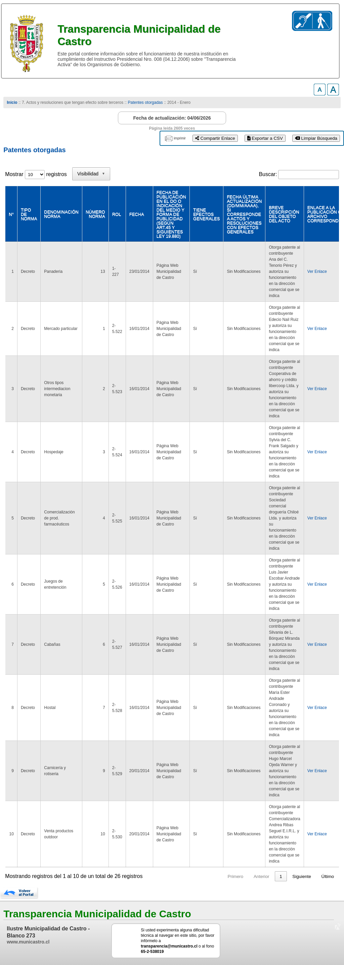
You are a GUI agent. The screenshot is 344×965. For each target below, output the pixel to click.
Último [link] (327, 876)
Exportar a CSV (265, 138)
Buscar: (268, 174)
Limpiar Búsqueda (316, 138)
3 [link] (281, 876)
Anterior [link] (236, 876)
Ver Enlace (317, 271)
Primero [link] (210, 876)
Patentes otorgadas (145, 102)
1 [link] (255, 876)
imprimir (180, 138)
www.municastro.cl (28, 942)
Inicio (12, 102)
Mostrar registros (36, 174)
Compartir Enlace (215, 138)
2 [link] (268, 876)
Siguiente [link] (301, 876)
